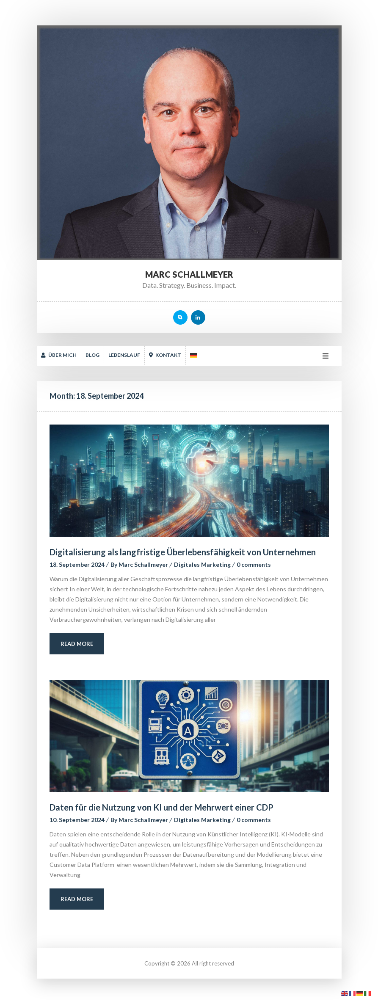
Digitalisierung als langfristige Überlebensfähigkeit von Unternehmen (183, 552)
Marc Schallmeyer (143, 564)
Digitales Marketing (202, 564)
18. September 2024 (77, 564)
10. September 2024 (77, 819)
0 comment (254, 564)
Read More (77, 643)
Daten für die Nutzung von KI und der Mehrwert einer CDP (161, 807)
